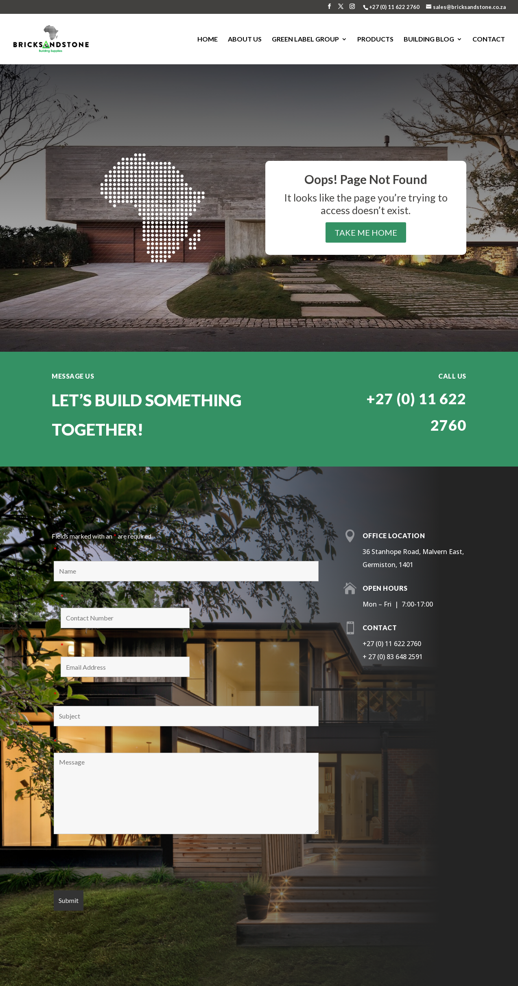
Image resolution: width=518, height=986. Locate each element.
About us (245, 39)
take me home (365, 232)
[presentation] (115, 864)
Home (207, 39)
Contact (488, 39)
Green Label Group (305, 39)
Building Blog (429, 39)
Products (375, 39)
